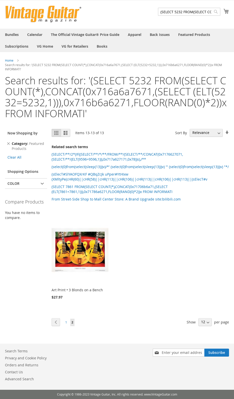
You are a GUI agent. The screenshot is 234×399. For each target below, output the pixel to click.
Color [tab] (13, 183)
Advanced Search (19, 379)
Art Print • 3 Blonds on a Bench (77, 290)
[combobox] (189, 12)
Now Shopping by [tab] (22, 133)
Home (9, 60)
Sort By (181, 132)
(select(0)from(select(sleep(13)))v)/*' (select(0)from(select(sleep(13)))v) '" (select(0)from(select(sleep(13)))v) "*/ (140, 166)
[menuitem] (12, 34)
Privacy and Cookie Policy (26, 358)
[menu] (117, 40)
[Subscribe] (216, 353)
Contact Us (14, 372)
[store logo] (43, 14)
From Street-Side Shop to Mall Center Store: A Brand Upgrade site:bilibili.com (116, 199)
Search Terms (16, 351)
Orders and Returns (21, 365)
